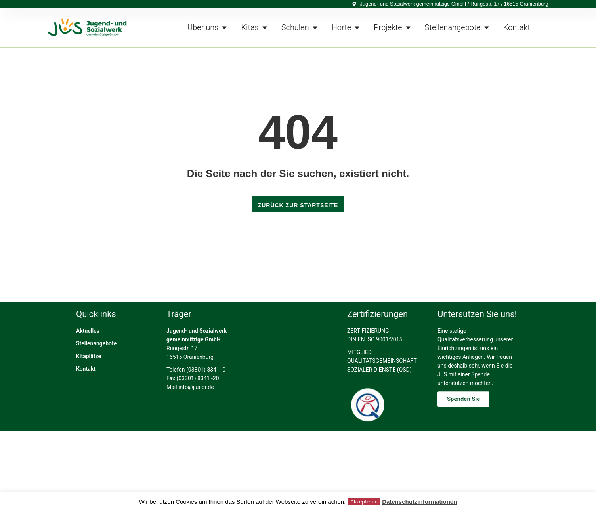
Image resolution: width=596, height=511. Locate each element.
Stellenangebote (96, 363)
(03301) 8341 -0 (205, 390)
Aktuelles (87, 351)
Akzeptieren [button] (364, 502)
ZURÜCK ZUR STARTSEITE (298, 205)
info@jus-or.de (196, 407)
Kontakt (86, 389)
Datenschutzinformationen (419, 501)
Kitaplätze (88, 376)
